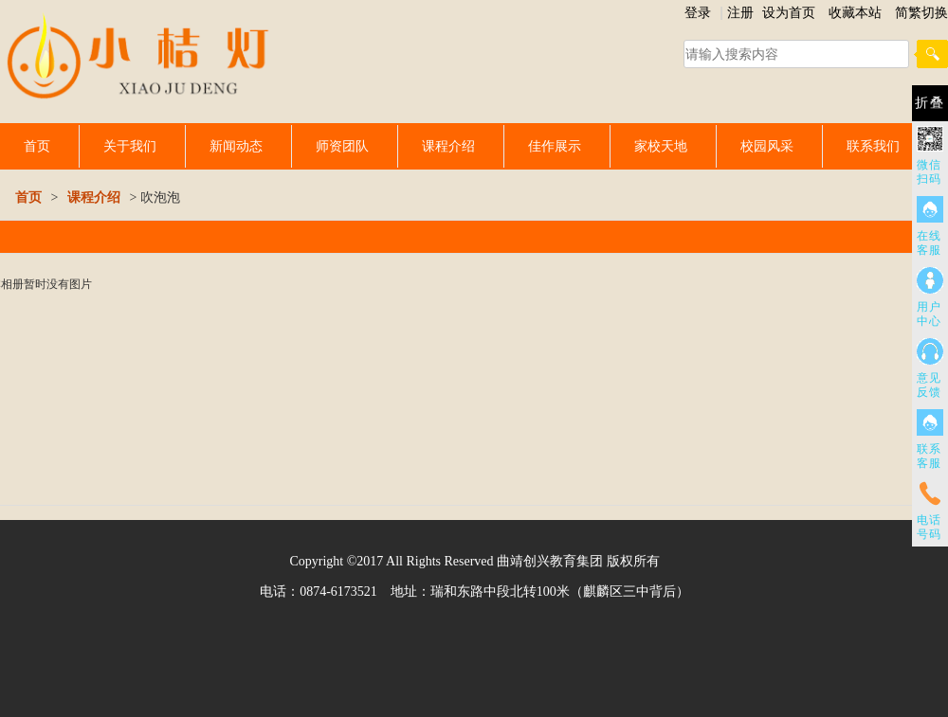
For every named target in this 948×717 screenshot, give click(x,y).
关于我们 (129, 145)
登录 (697, 12)
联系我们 (873, 145)
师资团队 (342, 145)
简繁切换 (921, 12)
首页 (37, 145)
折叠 (930, 103)
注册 (740, 12)
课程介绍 (448, 145)
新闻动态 (236, 145)
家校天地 (660, 145)
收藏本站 (855, 12)
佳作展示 (554, 145)
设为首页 (788, 12)
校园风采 (766, 145)
